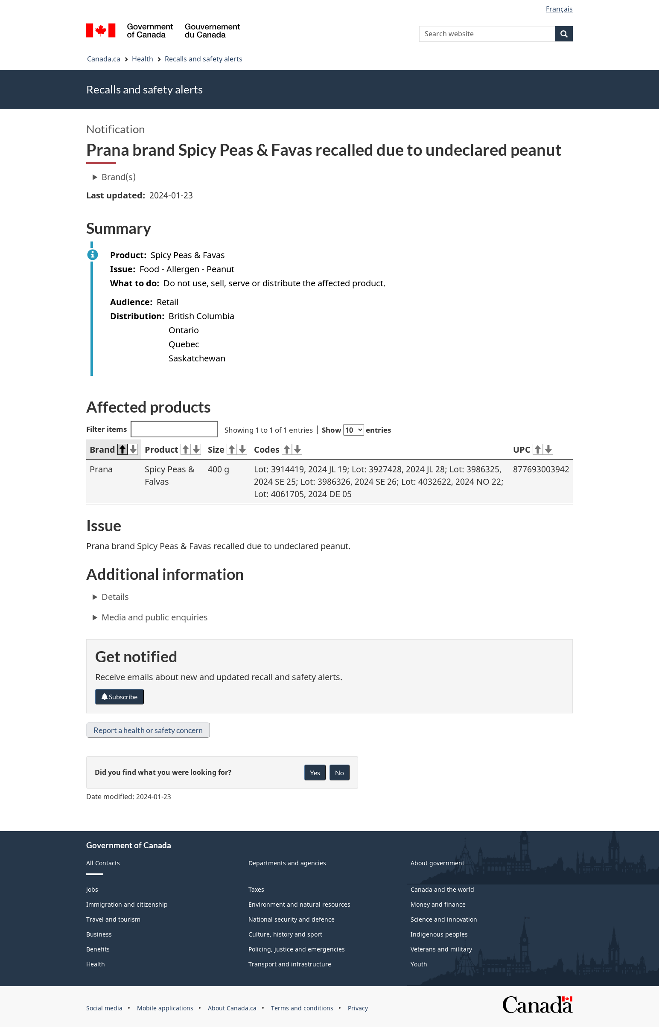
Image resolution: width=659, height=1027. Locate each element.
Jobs (92, 889)
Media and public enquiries (155, 617)
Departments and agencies (287, 863)
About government (437, 863)
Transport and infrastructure (289, 964)
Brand (114, 449)
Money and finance (438, 904)
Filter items (152, 429)
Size (227, 449)
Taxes (256, 889)
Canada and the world (442, 889)
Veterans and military (441, 949)
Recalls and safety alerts (203, 59)
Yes (315, 772)
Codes (278, 449)
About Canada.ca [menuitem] (232, 1008)
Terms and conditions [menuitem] (302, 1008)
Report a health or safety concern (148, 730)
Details (115, 596)
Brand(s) (119, 177)
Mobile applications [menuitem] (165, 1008)
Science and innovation (444, 919)
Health (142, 59)
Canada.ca (103, 59)
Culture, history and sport (285, 934)
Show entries (356, 430)
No (339, 772)
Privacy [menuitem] (358, 1008)
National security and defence (291, 919)
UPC (533, 449)
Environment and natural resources (299, 904)
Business (99, 934)
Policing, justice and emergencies (296, 949)
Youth (419, 964)
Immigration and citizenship (127, 904)
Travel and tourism (113, 919)
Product (173, 449)
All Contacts (103, 863)
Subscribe (119, 696)
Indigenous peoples (439, 934)
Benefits (98, 949)
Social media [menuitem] (104, 1008)
